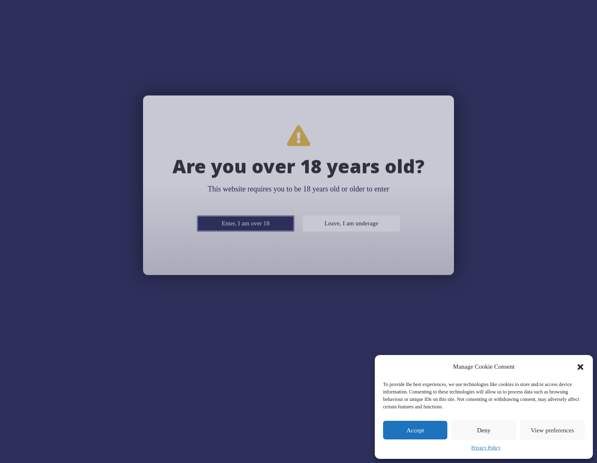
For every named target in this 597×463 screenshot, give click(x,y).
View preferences (552, 430)
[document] (298, 231)
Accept (415, 430)
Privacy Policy (485, 448)
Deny (484, 430)
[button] (580, 367)
